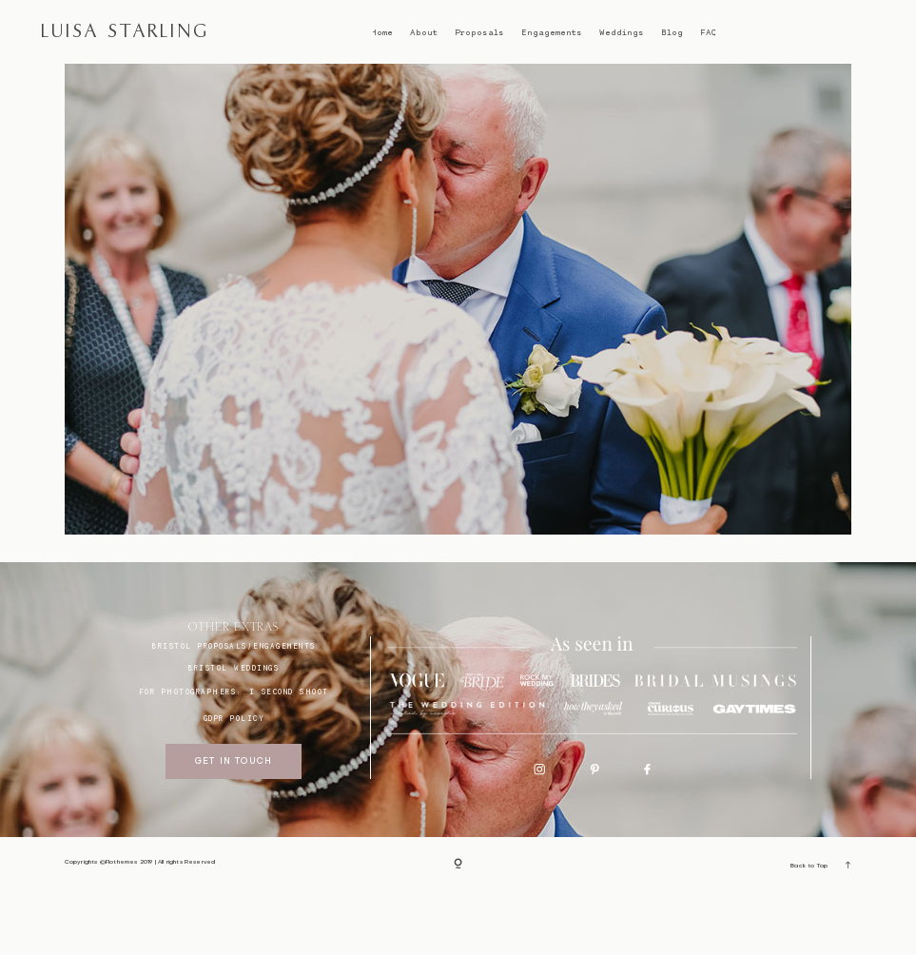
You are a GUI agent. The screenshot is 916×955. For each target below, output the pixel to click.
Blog (672, 32)
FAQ (708, 32)
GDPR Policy (234, 781)
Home (382, 32)
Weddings (621, 32)
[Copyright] (458, 928)
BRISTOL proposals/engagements (234, 710)
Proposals (479, 32)
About (424, 32)
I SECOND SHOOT (289, 755)
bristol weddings (233, 732)
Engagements (551, 32)
